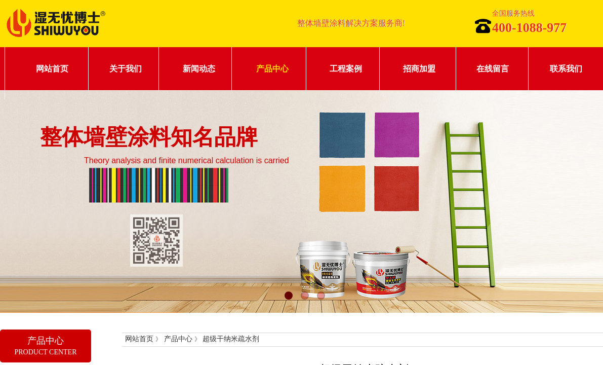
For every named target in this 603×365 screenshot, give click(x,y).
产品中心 (272, 68)
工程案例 (346, 68)
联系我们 (566, 68)
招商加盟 (419, 68)
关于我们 (125, 68)
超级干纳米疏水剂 (231, 339)
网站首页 (52, 68)
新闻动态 (199, 68)
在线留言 (492, 68)
